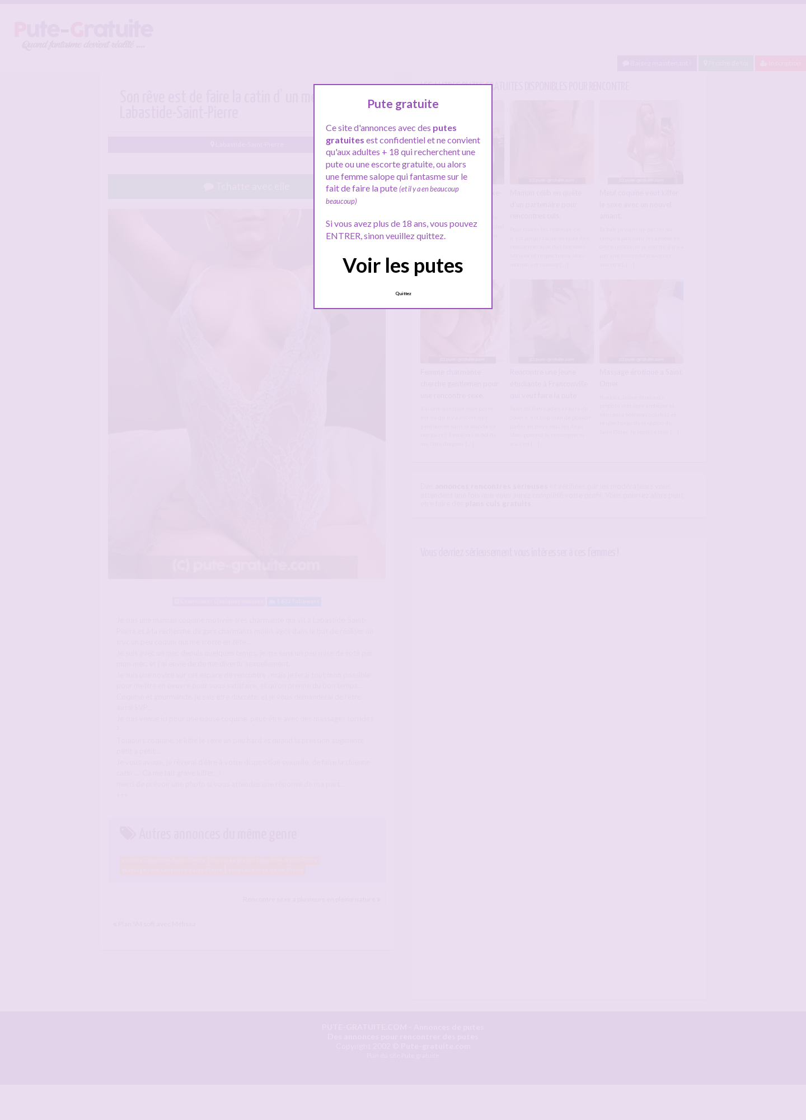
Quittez (403, 293)
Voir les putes (403, 265)
